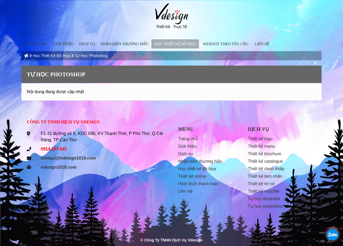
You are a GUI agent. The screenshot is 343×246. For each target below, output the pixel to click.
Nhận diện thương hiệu (124, 44)
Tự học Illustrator (264, 198)
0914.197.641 (54, 149)
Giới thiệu (63, 44)
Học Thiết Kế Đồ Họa (175, 44)
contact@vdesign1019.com (68, 158)
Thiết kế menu (261, 146)
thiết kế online (192, 176)
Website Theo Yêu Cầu (225, 44)
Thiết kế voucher (264, 191)
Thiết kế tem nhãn (265, 176)
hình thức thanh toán (198, 183)
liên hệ (262, 44)
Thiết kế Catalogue (265, 161)
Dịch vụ (87, 44)
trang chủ (35, 44)
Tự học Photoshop (90, 56)
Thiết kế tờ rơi (261, 183)
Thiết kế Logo (260, 139)
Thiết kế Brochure (264, 154)
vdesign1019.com (58, 167)
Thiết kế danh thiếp (266, 168)
